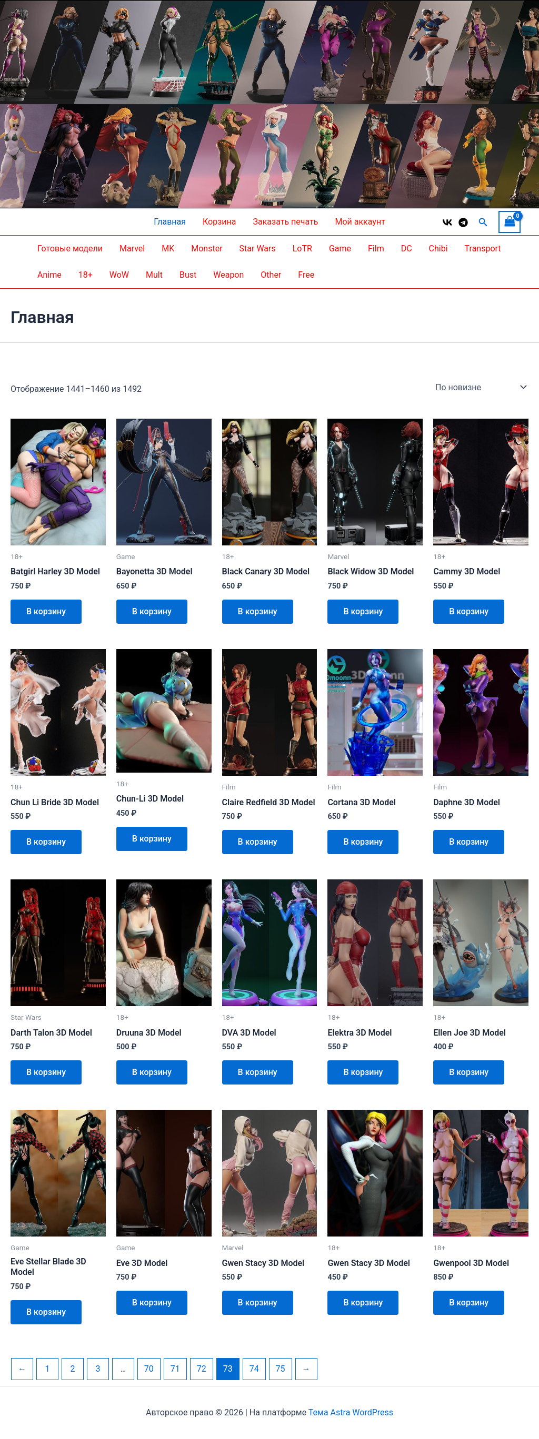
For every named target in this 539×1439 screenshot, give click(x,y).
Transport (483, 249)
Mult (154, 275)
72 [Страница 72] (201, 1369)
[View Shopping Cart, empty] (509, 221)
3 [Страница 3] (97, 1369)
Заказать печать (285, 222)
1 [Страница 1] (47, 1369)
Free (306, 275)
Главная (170, 222)
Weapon (228, 275)
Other (271, 275)
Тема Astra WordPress (350, 1412)
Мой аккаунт (360, 222)
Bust (187, 275)
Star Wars (257, 249)
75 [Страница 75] (280, 1369)
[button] (483, 222)
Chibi (438, 249)
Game (340, 249)
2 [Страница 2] (72, 1369)
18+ (85, 275)
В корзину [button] (46, 611)
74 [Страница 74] (254, 1369)
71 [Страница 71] (175, 1369)
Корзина (219, 222)
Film (376, 249)
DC (406, 249)
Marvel (132, 249)
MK (168, 249)
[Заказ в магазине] (479, 387)
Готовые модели (70, 249)
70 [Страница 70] (149, 1369)
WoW (119, 275)
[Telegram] (463, 222)
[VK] (447, 222)
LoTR (302, 249)
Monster (206, 249)
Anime (49, 275)
